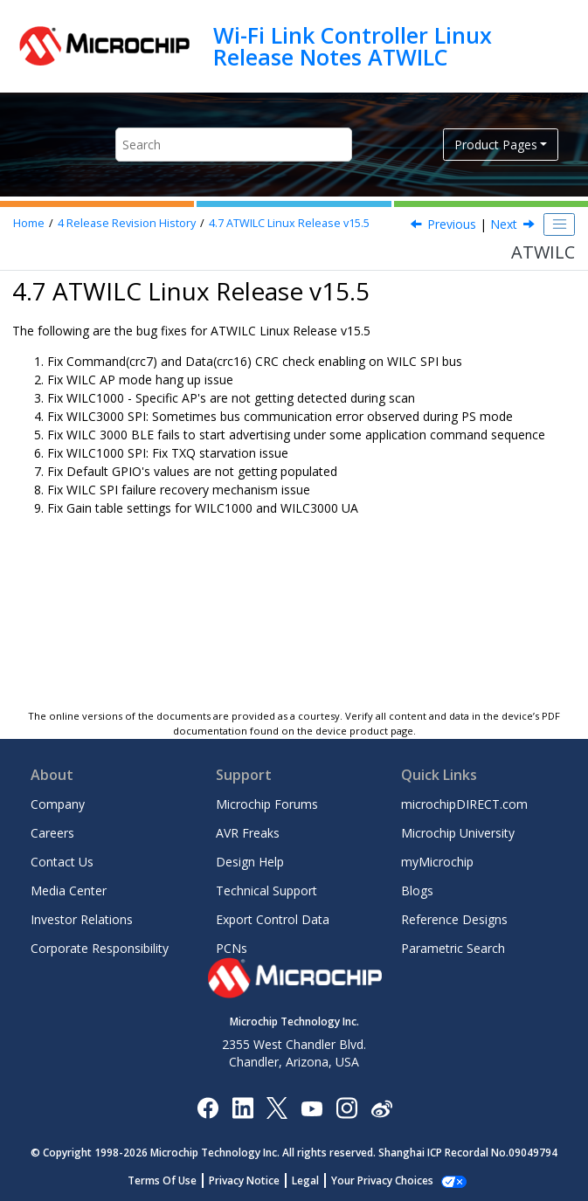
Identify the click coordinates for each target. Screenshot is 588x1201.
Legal (315, 1180)
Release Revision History (127, 223)
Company (58, 804)
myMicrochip (437, 861)
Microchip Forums (267, 804)
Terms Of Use (171, 1180)
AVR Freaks (248, 833)
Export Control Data (272, 919)
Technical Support (266, 890)
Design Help (250, 861)
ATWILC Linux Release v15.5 (289, 223)
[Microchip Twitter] (276, 1107)
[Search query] (233, 145)
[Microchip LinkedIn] (242, 1107)
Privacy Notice (253, 1180)
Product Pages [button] (495, 144)
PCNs (231, 948)
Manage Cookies (382, 1180)
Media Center (69, 890)
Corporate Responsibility (100, 948)
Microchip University (458, 833)
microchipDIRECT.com (464, 804)
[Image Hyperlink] (311, 1108)
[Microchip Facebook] (207, 1107)
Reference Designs (454, 919)
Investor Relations (82, 919)
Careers (52, 833)
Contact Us (62, 861)
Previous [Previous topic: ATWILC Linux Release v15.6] (451, 224)
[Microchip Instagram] (346, 1107)
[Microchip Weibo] (381, 1108)
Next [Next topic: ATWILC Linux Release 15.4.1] (503, 224)
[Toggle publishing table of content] (559, 224)
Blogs (417, 890)
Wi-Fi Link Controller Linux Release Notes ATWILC (352, 46)
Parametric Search (453, 948)
